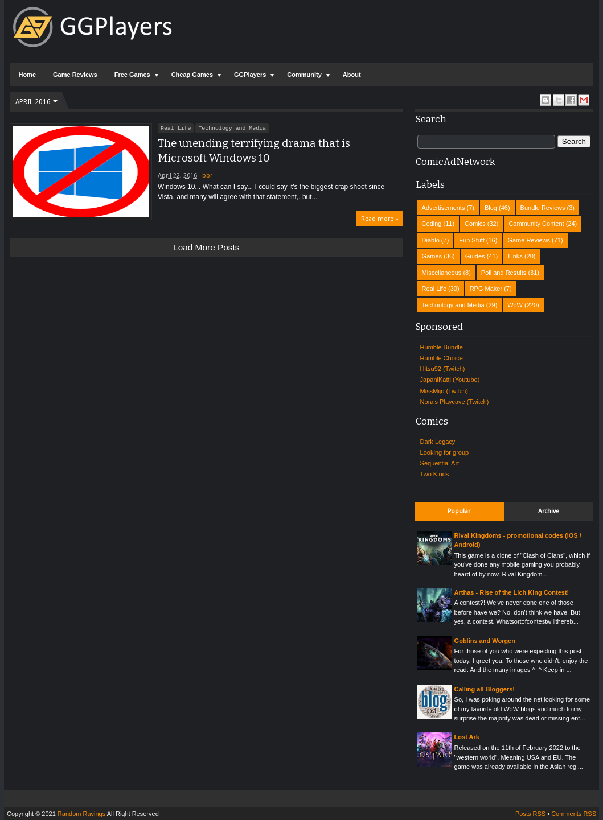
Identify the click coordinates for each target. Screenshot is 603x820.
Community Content (536, 223)
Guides (475, 256)
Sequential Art (440, 463)
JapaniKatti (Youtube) (450, 379)
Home (27, 74)
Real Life (176, 128)
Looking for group (444, 452)
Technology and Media (232, 128)
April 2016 (33, 102)
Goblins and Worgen (484, 640)
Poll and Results (504, 272)
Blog (491, 207)
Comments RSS (573, 813)
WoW (515, 305)
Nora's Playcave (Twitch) (454, 401)
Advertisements (443, 207)
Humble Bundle (441, 347)
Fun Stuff (471, 240)
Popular (459, 511)
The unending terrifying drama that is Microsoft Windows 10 (254, 150)
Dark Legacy (438, 441)
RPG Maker (486, 288)
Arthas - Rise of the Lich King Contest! (511, 592)
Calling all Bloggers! (484, 689)
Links (515, 256)
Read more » (380, 218)
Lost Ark (466, 737)
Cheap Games (192, 74)
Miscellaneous (442, 272)
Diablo (431, 240)
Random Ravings (81, 813)
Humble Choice (441, 358)
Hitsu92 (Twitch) (442, 368)
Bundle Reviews (542, 207)
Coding (432, 223)
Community (304, 74)
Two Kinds (434, 474)
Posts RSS (530, 813)
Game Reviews (75, 74)
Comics (475, 223)
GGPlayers (250, 74)
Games (432, 256)
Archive (548, 511)
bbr (207, 175)
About (352, 74)
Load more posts (206, 247)
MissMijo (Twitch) (444, 391)
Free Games (132, 74)
